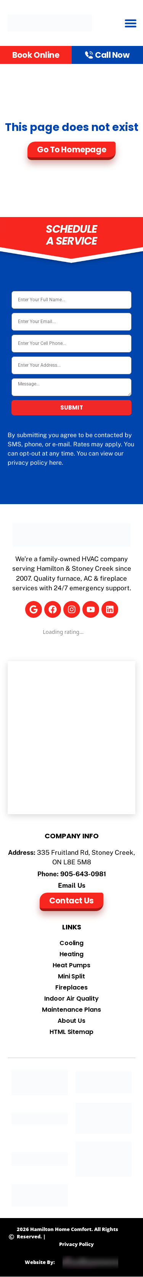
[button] (130, 23)
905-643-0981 (83, 874)
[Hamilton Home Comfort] (71, 737)
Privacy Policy (76, 1244)
